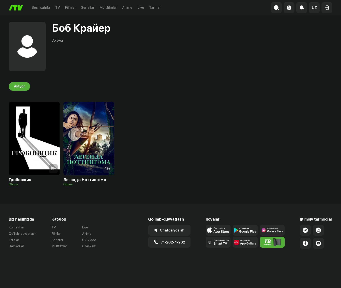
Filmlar (70, 7)
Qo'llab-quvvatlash (22, 234)
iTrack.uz (89, 246)
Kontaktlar (16, 227)
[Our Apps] (218, 242)
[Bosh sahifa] (16, 7)
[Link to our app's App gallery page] (245, 242)
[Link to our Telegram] (305, 230)
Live (140, 7)
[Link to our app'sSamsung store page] (272, 230)
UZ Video (89, 240)
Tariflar (155, 7)
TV (57, 7)
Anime (127, 7)
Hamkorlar (16, 246)
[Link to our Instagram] (318, 230)
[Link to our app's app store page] (218, 230)
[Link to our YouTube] (318, 243)
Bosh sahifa (41, 7)
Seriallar (87, 7)
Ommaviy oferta (290, 280)
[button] (314, 7)
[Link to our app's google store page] (245, 230)
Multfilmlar (108, 7)
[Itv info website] (272, 242)
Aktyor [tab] (19, 86)
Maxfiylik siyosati (319, 280)
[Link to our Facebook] (305, 243)
